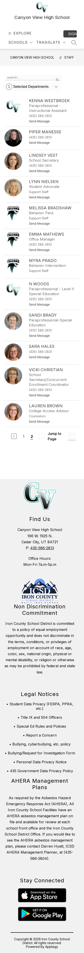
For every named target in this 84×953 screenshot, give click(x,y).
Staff (69, 57)
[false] (33, 77)
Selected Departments (27, 87)
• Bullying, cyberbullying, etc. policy (40, 744)
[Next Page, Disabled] (42, 436)
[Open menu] (19, 33)
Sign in (72, 34)
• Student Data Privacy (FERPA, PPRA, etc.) (39, 706)
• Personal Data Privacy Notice (40, 762)
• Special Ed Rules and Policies (39, 726)
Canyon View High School (32, 57)
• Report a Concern (40, 735)
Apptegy (51, 947)
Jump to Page (54, 436)
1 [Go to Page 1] (23, 436)
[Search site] (74, 42)
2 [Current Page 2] (32, 436)
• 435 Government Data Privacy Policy (40, 771)
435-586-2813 (42, 548)
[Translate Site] (51, 42)
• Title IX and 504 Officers (39, 717)
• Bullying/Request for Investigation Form (40, 753)
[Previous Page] (14, 436)
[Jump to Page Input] (72, 436)
